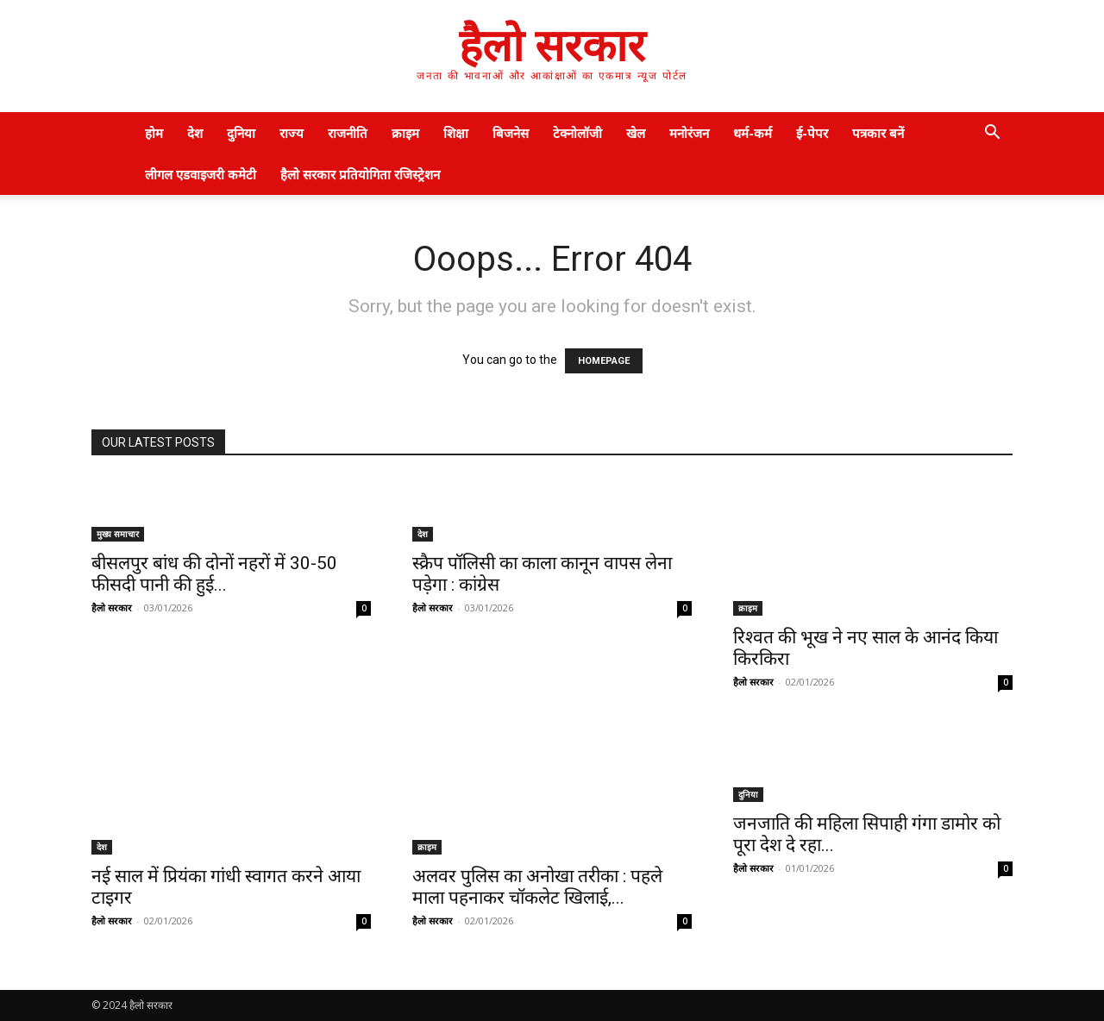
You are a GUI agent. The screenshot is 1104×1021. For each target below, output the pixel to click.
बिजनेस (510, 132)
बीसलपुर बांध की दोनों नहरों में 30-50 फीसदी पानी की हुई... (214, 574)
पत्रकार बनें (878, 132)
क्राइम (405, 132)
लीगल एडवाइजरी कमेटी (200, 174)
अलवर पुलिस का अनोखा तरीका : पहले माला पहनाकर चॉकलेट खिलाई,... (537, 887)
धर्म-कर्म (752, 132)
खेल (635, 132)
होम (154, 132)
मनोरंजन (689, 132)
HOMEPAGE (604, 360)
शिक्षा (455, 132)
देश (195, 132)
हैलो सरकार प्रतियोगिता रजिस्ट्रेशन (360, 174)
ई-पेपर (812, 132)
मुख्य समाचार (118, 534)
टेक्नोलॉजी (577, 132)
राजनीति (347, 132)
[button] (992, 134)
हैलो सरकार (111, 607)
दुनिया (241, 132)
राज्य (291, 132)
